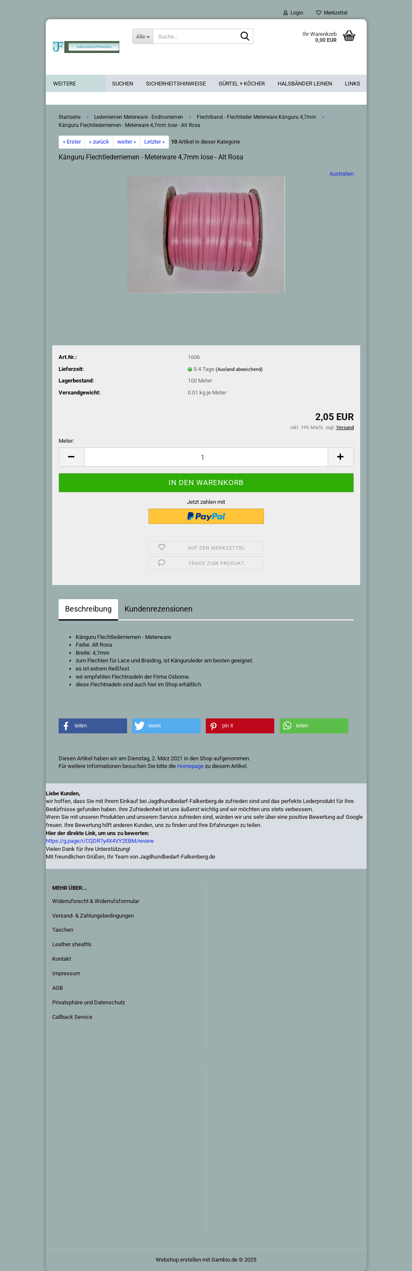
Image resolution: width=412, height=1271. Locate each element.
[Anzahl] (206, 457)
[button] (71, 457)
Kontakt (61, 959)
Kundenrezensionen (158, 608)
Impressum (66, 973)
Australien (341, 174)
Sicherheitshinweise (176, 83)
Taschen (62, 930)
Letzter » (154, 141)
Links (352, 83)
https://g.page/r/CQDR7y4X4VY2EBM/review (100, 841)
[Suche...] (142, 36)
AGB (57, 988)
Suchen (122, 83)
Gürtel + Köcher (242, 83)
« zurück (99, 141)
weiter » (126, 141)
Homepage (190, 766)
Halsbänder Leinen (305, 83)
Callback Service (72, 1017)
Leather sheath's (72, 944)
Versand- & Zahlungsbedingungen (93, 915)
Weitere (64, 83)
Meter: (66, 441)
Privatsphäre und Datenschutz (88, 1002)
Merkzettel (331, 13)
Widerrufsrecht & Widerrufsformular (95, 901)
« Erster (72, 141)
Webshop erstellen (178, 1259)
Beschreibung (88, 608)
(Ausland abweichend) (239, 369)
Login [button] (293, 13)
